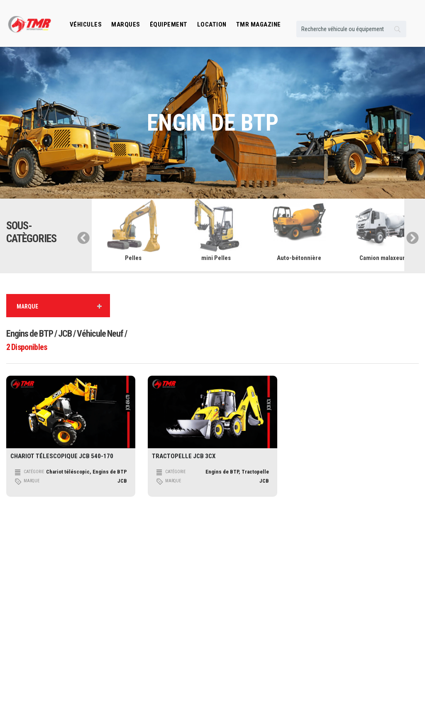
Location (228, 601)
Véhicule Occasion (238, 614)
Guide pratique (341, 589)
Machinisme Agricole (134, 626)
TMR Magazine (235, 639)
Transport (123, 589)
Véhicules (86, 24)
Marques (125, 24)
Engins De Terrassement (137, 614)
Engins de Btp (127, 576)
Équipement (169, 24)
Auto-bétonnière (299, 258)
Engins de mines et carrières (142, 639)
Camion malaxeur (382, 258)
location (212, 24)
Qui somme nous (343, 576)
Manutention (125, 601)
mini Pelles (216, 258)
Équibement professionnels (248, 589)
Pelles (133, 258)
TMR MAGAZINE (258, 24)
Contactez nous (342, 601)
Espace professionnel (242, 626)
